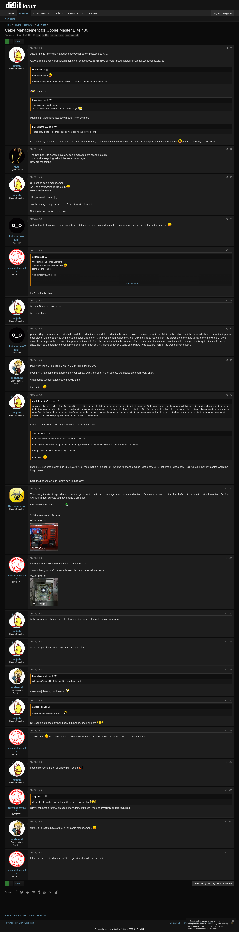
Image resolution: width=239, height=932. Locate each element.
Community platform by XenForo (119, 929)
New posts (10, 19)
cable (45, 35)
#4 (231, 219)
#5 (231, 250)
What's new (39, 13)
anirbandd (17, 377)
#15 (230, 700)
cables (54, 35)
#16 (230, 730)
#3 (231, 177)
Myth (17, 166)
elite (61, 35)
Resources (74, 13)
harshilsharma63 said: (42, 127)
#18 (230, 790)
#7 (231, 329)
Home (10, 13)
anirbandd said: (39, 433)
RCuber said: (38, 69)
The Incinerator (17, 506)
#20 (230, 852)
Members (92, 13)
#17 (230, 762)
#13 (230, 641)
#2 (231, 149)
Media (56, 13)
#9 (231, 395)
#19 (230, 822)
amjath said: (38, 257)
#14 (230, 669)
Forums (23, 13)
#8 (231, 360)
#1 (231, 48)
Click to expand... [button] (131, 283)
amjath (10, 35)
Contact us (175, 923)
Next (17, 41)
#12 (230, 613)
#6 (231, 301)
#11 (230, 558)
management (72, 35)
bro (38, 35)
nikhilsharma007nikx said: (44, 401)
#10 (230, 488)
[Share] (227, 48)
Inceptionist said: (40, 100)
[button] (48, 13)
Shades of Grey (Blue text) (20, 923)
